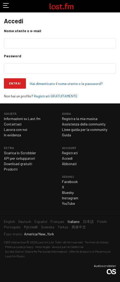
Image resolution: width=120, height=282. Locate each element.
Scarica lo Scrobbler (20, 153)
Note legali (43, 247)
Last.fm (61, 6)
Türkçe (63, 227)
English (9, 221)
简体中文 (79, 227)
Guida (66, 135)
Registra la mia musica (79, 118)
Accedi (67, 158)
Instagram (70, 198)
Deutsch (24, 221)
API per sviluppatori (19, 158)
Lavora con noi (15, 129)
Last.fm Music (15, 256)
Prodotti (11, 169)
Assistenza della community (83, 124)
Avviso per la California (67, 247)
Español (40, 221)
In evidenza (12, 135)
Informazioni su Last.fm (22, 118)
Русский (31, 227)
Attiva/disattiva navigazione (6, 6)
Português (12, 227)
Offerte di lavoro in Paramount (90, 251)
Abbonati (69, 163)
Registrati (70, 153)
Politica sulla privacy (19, 247)
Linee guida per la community (84, 129)
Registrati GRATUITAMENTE (55, 96)
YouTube (68, 203)
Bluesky (68, 192)
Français (57, 221)
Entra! (15, 83)
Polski (102, 221)
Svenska (47, 227)
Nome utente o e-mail (22, 31)
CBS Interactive (15, 242)
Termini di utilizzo (97, 242)
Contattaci (13, 124)
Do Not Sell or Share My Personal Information (36, 251)
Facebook (70, 181)
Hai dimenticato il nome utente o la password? (66, 83)
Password (12, 56)
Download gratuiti (18, 163)
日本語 (88, 221)
